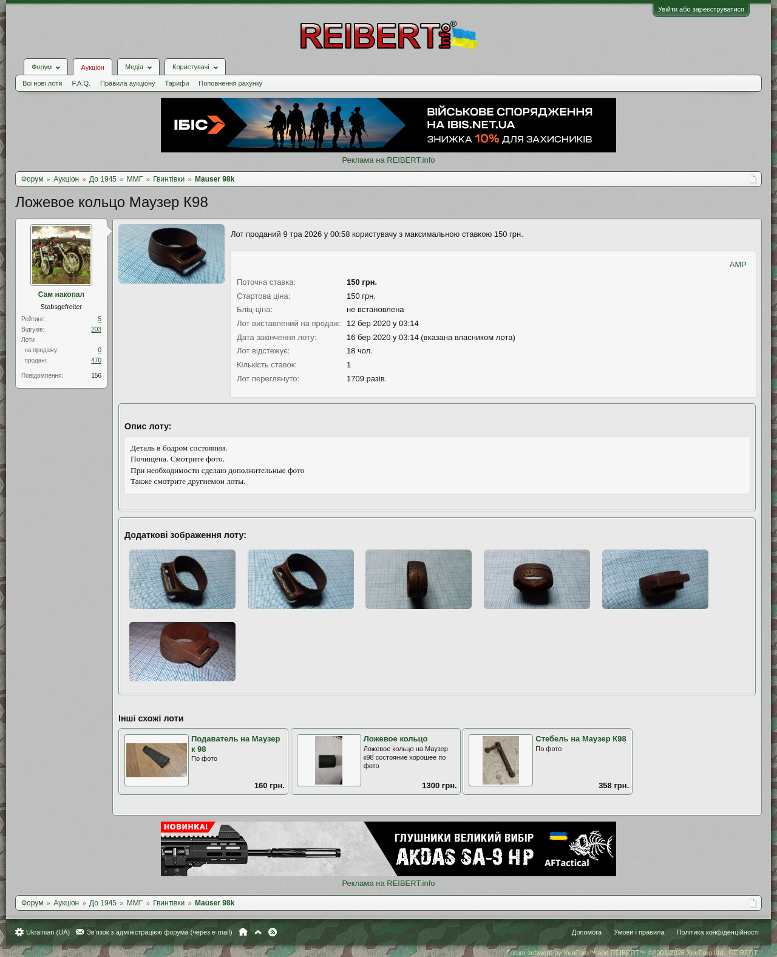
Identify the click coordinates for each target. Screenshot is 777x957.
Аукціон (92, 67)
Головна (243, 932)
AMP (738, 264)
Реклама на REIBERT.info (388, 160)
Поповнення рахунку (230, 83)
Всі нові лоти (42, 83)
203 (96, 329)
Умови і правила (639, 932)
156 (96, 375)
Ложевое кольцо (396, 738)
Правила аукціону (127, 83)
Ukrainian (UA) (48, 932)
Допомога (587, 932)
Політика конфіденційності (718, 932)
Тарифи (177, 83)
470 (96, 360)
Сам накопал (61, 294)
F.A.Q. (81, 83)
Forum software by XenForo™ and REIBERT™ (632, 952)
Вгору (258, 932)
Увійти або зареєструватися (701, 9)
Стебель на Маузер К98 (580, 738)
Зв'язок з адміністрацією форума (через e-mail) (159, 932)
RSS (272, 932)
